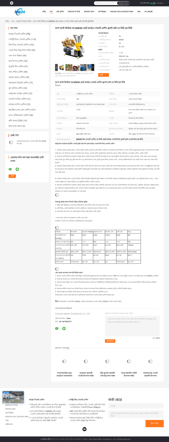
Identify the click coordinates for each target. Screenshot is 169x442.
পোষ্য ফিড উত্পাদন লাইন (20, 50)
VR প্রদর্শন (60, 12)
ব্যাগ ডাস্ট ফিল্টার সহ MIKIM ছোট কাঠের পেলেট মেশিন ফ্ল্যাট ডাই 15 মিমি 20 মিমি (45, 412)
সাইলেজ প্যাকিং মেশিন (18, 93)
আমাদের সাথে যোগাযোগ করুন (121, 12)
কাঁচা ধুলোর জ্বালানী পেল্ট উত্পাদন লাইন (107, 374)
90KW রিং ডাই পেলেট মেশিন (112, 301)
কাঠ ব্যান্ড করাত (15, 126)
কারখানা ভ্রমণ (89, 12)
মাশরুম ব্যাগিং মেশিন (17, 104)
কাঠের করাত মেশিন (17, 77)
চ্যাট (101, 75)
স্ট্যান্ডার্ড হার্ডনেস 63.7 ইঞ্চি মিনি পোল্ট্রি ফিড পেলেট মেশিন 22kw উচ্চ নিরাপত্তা (86, 419)
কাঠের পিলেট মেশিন (23, 21)
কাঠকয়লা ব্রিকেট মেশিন (19, 82)
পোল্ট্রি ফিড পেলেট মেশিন (19, 39)
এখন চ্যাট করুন (145, 3)
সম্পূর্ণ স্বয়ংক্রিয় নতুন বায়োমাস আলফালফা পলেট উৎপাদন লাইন (64, 374)
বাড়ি (44, 12)
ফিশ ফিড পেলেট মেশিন (18, 44)
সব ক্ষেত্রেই (148, 12)
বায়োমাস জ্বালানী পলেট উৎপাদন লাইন (86, 374)
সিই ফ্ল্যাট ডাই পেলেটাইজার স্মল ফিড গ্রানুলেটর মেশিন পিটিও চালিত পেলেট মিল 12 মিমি (48, 406)
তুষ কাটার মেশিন (16, 88)
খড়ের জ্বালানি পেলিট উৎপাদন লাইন (129, 374)
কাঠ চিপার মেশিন (16, 61)
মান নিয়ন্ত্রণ (102, 12)
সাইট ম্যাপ (9, 424)
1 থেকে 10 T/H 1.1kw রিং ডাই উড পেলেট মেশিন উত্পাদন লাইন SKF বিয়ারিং (46, 419)
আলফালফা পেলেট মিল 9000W (69, 301)
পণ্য (51, 12)
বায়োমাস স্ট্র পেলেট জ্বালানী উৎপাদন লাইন (150, 374)
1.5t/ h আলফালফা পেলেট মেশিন (91, 301)
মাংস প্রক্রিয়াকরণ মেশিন (19, 115)
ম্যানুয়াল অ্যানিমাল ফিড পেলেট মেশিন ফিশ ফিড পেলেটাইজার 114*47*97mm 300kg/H (87, 406)
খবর (138, 12)
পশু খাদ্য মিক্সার (15, 55)
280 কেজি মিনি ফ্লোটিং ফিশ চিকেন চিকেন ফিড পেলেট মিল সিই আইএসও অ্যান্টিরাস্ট (87, 412)
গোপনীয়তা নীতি (45, 439)
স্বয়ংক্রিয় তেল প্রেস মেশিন (19, 110)
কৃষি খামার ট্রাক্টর (16, 120)
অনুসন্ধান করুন (123, 3)
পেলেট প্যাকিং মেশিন (17, 99)
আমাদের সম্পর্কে (74, 12)
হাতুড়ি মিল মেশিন (16, 66)
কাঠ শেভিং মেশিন (16, 72)
